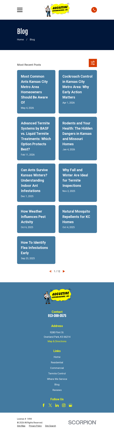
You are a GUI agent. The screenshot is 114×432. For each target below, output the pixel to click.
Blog (57, 384)
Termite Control (57, 373)
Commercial (57, 368)
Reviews (57, 390)
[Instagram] (63, 405)
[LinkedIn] (57, 405)
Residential (57, 362)
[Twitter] (50, 405)
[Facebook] (43, 405)
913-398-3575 (57, 316)
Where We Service (57, 379)
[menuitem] (21, 426)
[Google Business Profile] (70, 405)
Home (57, 357)
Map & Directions (57, 341)
